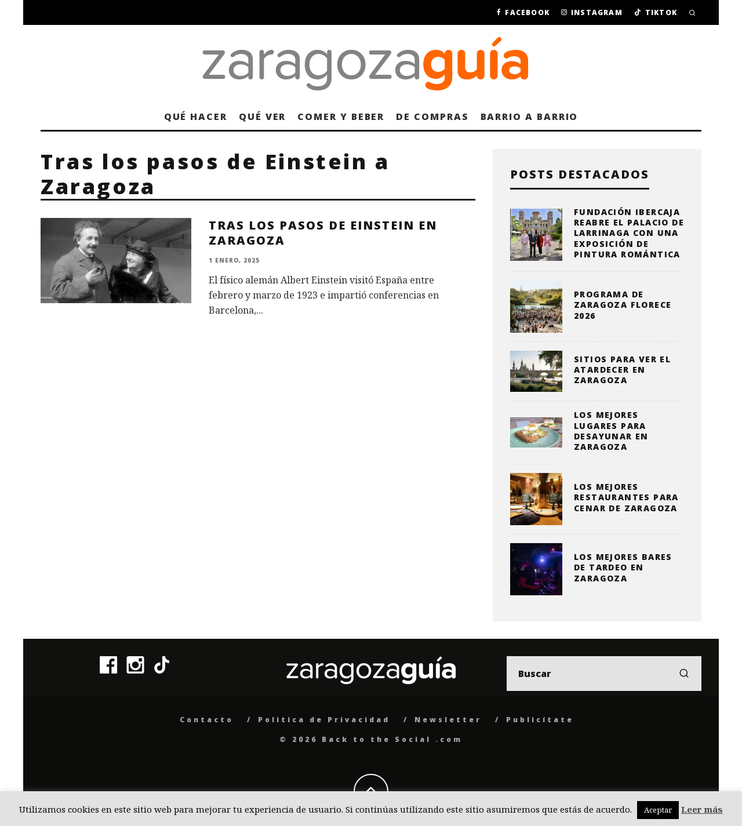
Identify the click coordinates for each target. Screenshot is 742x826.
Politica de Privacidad (324, 720)
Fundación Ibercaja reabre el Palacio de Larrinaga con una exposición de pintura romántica (629, 233)
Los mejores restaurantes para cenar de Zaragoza (626, 497)
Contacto (207, 720)
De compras (432, 116)
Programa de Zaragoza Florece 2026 (622, 305)
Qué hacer (195, 116)
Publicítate (540, 720)
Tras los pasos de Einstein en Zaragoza (323, 232)
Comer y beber (340, 116)
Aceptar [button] (658, 810)
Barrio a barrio (530, 116)
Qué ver (262, 116)
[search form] (604, 673)
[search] (684, 673)
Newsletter (448, 720)
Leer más (702, 809)
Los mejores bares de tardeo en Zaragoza (623, 567)
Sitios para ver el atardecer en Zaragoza (622, 369)
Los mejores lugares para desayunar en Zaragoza (611, 430)
